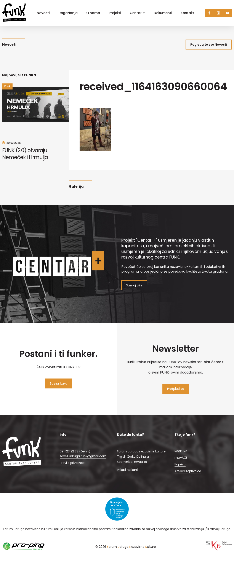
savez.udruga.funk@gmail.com (83, 456)
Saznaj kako (58, 383)
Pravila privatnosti (73, 463)
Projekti (115, 13)
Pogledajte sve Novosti (208, 44)
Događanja (68, 13)
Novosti (43, 13)
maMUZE (181, 457)
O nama (93, 13)
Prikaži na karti (127, 470)
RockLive (181, 451)
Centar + (137, 13)
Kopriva (180, 464)
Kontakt (187, 13)
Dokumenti (163, 13)
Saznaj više (134, 285)
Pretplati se (175, 389)
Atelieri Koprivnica (188, 471)
